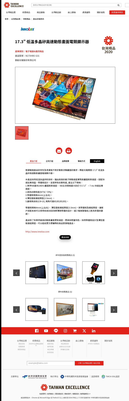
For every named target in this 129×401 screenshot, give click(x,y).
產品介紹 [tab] (33, 161)
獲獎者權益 (21, 349)
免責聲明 (42, 394)
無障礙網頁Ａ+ (85, 394)
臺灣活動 (50, 346)
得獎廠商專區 (117, 12)
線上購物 (72, 12)
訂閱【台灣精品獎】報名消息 (89, 363)
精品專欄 (50, 349)
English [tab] (97, 161)
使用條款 (50, 394)
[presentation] (16, 272)
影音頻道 (50, 352)
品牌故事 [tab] (65, 161)
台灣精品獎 (11, 12)
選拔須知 (21, 344)
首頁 (6, 19)
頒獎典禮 (21, 346)
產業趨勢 (86, 12)
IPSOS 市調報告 (93, 344)
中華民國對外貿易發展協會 (74, 377)
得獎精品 (26, 12)
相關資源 (75, 394)
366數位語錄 (64, 349)
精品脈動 (41, 12)
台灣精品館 (56, 12)
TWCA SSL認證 (110, 377)
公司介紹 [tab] (49, 161)
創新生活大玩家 (64, 346)
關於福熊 (101, 12)
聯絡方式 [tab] (81, 161)
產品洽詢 (65, 237)
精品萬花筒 (65, 344)
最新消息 (50, 344)
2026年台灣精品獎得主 (36, 344)
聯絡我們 (67, 394)
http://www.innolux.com (37, 231)
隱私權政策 (59, 394)
